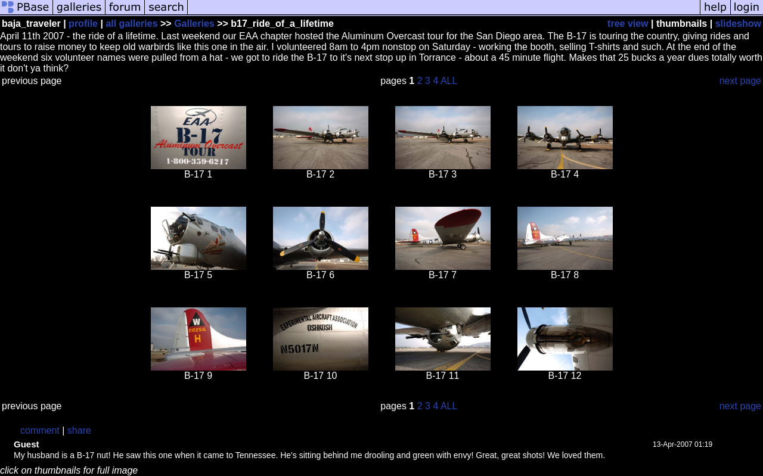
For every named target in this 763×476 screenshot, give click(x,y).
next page (740, 81)
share (79, 430)
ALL (449, 81)
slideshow (738, 23)
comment (40, 430)
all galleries (131, 23)
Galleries (194, 23)
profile (83, 23)
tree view (627, 23)
